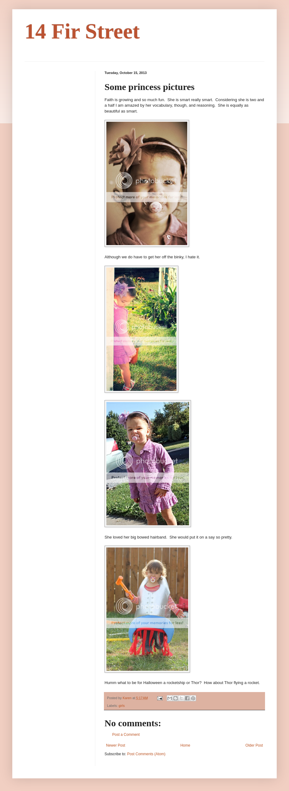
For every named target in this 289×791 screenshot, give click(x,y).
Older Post (254, 745)
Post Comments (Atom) (146, 754)
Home (185, 745)
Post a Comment (126, 734)
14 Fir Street (82, 31)
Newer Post (115, 745)
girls (122, 705)
